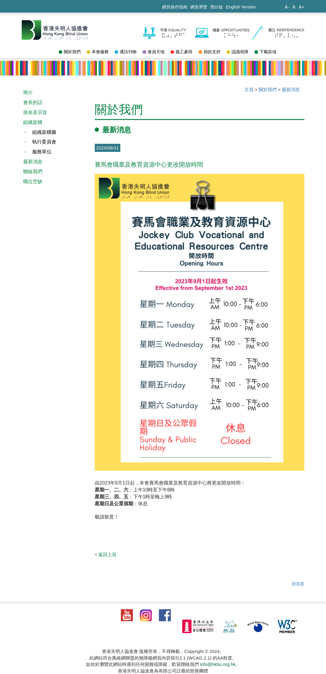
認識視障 (237, 51)
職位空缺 (32, 181)
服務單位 (41, 151)
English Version (241, 7)
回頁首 (298, 583)
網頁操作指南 (174, 7)
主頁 (249, 89)
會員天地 (154, 51)
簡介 (28, 92)
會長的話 (32, 102)
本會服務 (98, 51)
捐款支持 (209, 51)
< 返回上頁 (106, 554)
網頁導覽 (198, 7)
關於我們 (70, 51)
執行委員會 (44, 141)
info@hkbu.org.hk (217, 664)
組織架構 (32, 122)
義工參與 (181, 51)
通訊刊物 (126, 51)
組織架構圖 (44, 132)
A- (286, 7)
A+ (301, 7)
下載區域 (265, 51)
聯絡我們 (32, 171)
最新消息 (32, 161)
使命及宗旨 (35, 112)
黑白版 (216, 7)
